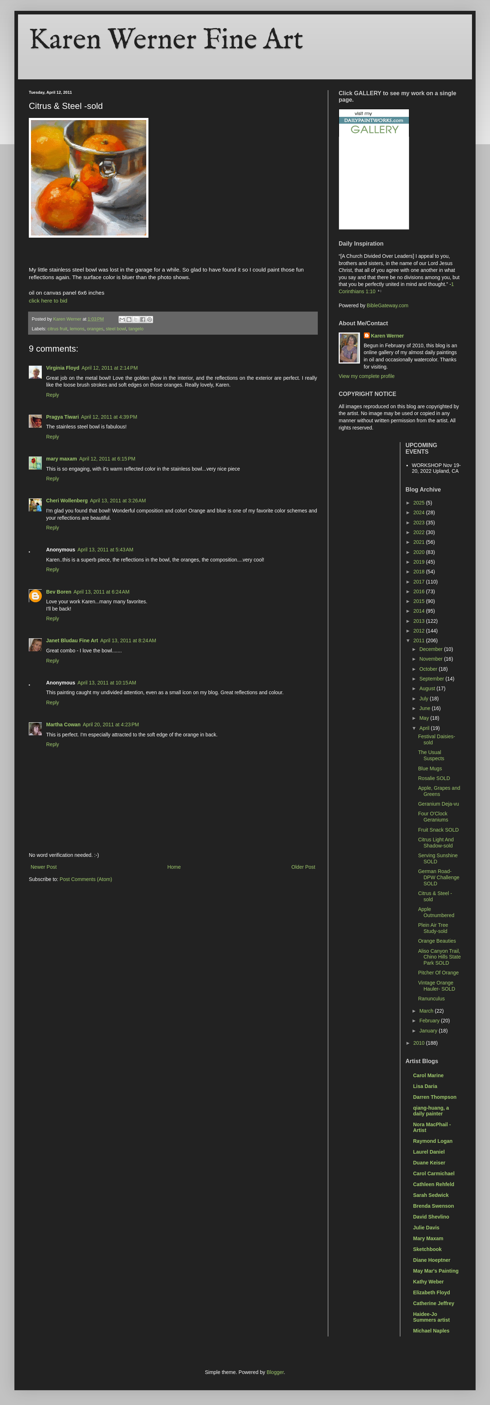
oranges (95, 328)
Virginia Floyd (62, 368)
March (427, 1011)
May (424, 718)
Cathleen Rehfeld (433, 1184)
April (425, 728)
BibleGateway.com (388, 305)
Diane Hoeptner (431, 1260)
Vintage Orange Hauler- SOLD (436, 986)
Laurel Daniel (429, 1152)
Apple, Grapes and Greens (439, 791)
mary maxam (61, 459)
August (427, 688)
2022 (419, 532)
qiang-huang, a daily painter (431, 1110)
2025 (419, 503)
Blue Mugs (430, 768)
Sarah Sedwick (431, 1195)
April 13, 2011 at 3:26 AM (118, 500)
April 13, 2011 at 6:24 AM (101, 592)
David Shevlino (431, 1217)
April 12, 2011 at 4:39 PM (109, 417)
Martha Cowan (63, 724)
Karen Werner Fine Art (166, 40)
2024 (419, 512)
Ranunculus (431, 998)
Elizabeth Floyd (431, 1292)
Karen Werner (387, 336)
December (431, 649)
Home (174, 867)
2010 (419, 1043)
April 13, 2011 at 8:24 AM (128, 640)
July (424, 698)
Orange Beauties (437, 941)
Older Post (303, 867)
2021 (419, 542)
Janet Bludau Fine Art (72, 640)
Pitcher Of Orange (438, 972)
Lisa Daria (425, 1086)
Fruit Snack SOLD (438, 830)
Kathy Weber (428, 1282)
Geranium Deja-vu (438, 804)
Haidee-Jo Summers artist (431, 1317)
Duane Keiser (429, 1163)
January (429, 1031)
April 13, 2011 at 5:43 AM (105, 549)
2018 (419, 571)
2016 (419, 591)
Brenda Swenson (433, 1206)
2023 (419, 522)
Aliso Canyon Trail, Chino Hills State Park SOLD (439, 957)
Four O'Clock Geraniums (433, 817)
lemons (77, 328)
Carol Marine (428, 1075)
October (429, 669)
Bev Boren (58, 592)
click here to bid (48, 301)
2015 (419, 601)
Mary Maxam (428, 1238)
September (432, 679)
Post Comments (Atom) (86, 879)
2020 (419, 552)
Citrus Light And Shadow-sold (436, 843)
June (425, 708)
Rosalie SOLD (434, 778)
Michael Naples (431, 1331)
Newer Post (44, 867)
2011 (419, 640)
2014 (419, 611)
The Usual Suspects (431, 755)
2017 (419, 582)
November (431, 659)
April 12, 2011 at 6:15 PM (107, 459)
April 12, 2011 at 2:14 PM (109, 368)
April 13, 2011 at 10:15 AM (106, 683)
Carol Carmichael (434, 1173)
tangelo (136, 328)
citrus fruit (57, 328)
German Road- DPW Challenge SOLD (438, 877)
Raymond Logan (433, 1141)
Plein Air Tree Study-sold (433, 928)
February (430, 1020)
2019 (419, 562)
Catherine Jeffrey (433, 1303)
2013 (419, 621)
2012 (419, 631)
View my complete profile (367, 376)
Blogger (275, 1372)
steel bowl (116, 328)
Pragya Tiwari (62, 417)
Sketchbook (427, 1249)
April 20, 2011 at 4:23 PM (111, 724)
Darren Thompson (435, 1097)
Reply (52, 395)
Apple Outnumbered (436, 912)
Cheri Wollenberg (67, 500)
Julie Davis (426, 1227)
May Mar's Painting (436, 1271)
